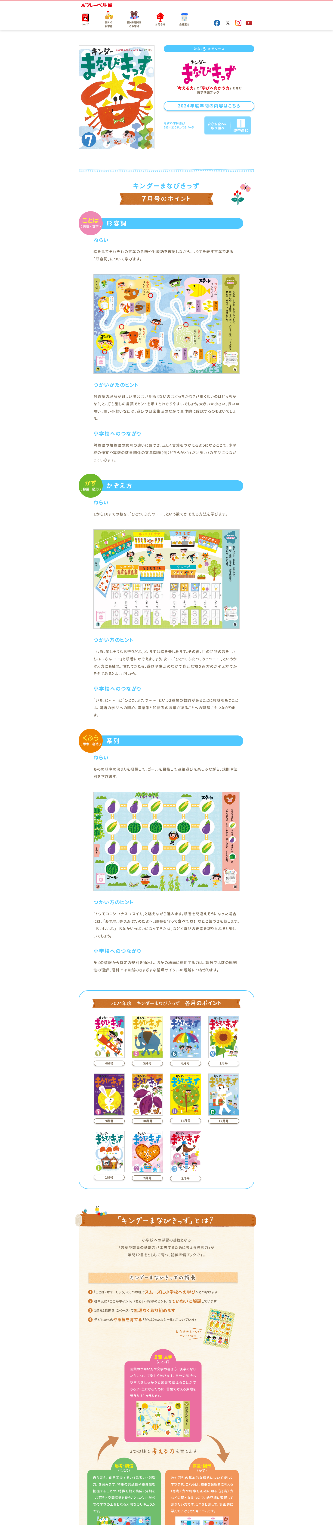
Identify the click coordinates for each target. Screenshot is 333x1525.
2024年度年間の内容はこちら (209, 106)
